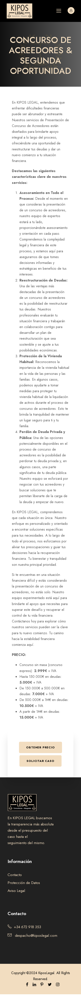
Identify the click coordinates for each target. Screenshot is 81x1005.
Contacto (15, 874)
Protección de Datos (24, 882)
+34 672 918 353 (27, 926)
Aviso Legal (16, 890)
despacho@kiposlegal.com (36, 935)
